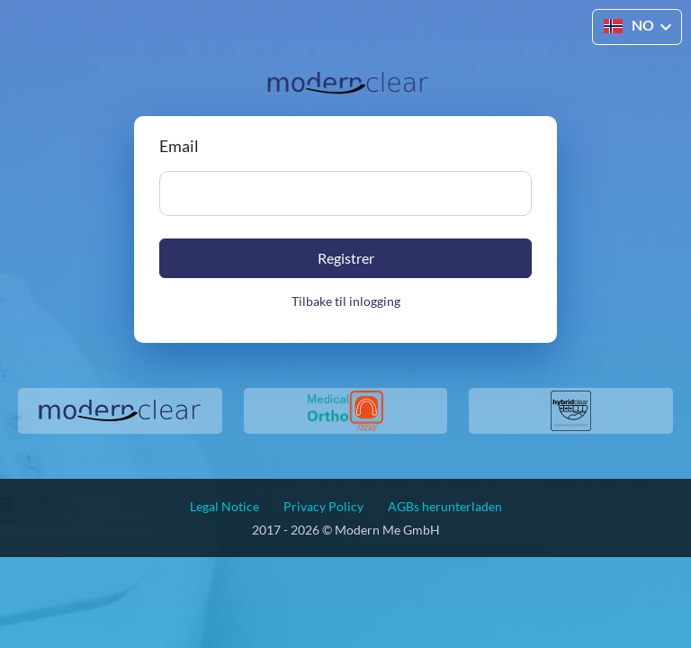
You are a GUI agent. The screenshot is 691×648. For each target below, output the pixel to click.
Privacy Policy (323, 506)
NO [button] (629, 25)
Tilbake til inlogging (346, 301)
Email (179, 146)
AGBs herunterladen (445, 506)
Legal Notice (224, 506)
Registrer (346, 257)
